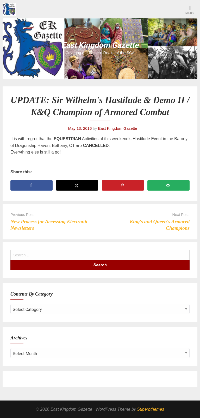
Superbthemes (150, 409)
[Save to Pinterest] (123, 185)
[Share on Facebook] (31, 185)
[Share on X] (77, 185)
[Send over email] (168, 185)
